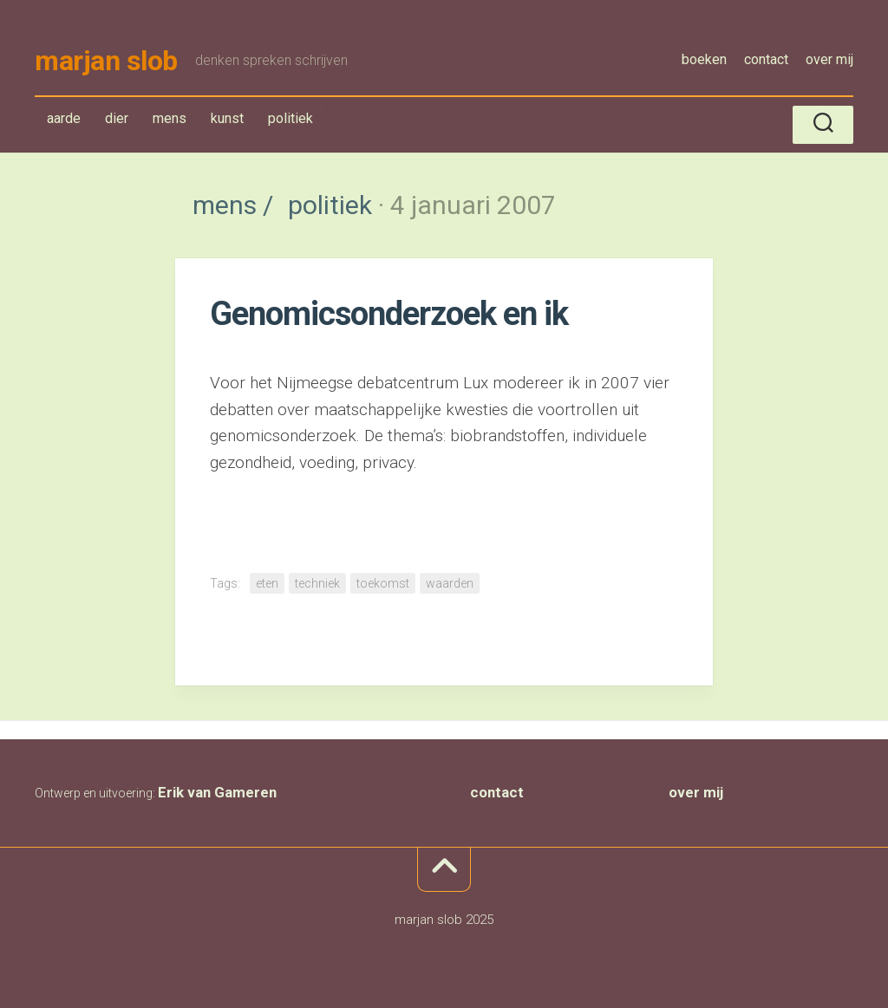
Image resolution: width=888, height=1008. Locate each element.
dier (116, 118)
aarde (64, 118)
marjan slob (106, 60)
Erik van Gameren (217, 792)
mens (173, 121)
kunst (227, 118)
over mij (829, 59)
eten (267, 583)
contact (766, 59)
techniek (317, 583)
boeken (704, 59)
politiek (290, 121)
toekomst (382, 583)
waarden (449, 583)
